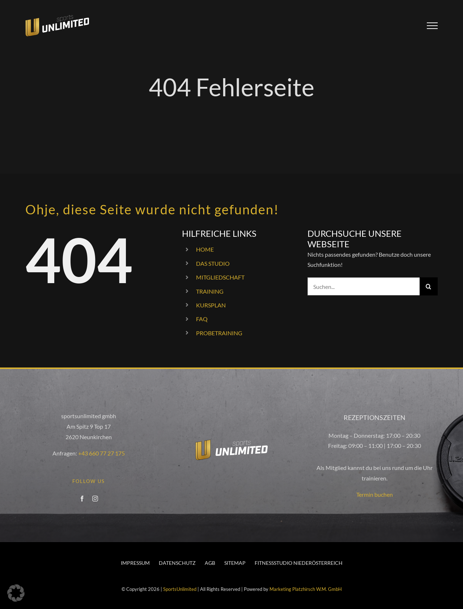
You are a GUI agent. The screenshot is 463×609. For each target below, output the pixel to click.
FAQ (202, 318)
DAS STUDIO (213, 263)
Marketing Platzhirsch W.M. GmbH (305, 589)
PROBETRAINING (219, 332)
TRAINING (210, 291)
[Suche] (429, 286)
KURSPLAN (211, 305)
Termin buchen (374, 494)
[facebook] (82, 498)
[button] (16, 593)
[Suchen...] (363, 286)
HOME (205, 249)
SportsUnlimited (179, 589)
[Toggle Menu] (432, 25)
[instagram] (95, 498)
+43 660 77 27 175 (101, 453)
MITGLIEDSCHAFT (220, 277)
